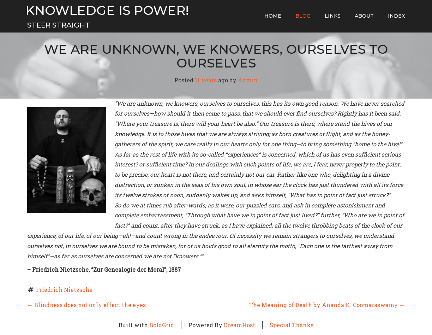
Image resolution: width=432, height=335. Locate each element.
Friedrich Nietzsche (64, 289)
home (272, 16)
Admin (248, 80)
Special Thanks (291, 325)
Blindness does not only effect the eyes (86, 304)
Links (333, 16)
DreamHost (239, 325)
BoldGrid (161, 325)
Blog (303, 16)
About (364, 16)
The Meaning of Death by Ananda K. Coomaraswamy (327, 304)
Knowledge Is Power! (107, 11)
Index (396, 16)
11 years (206, 80)
